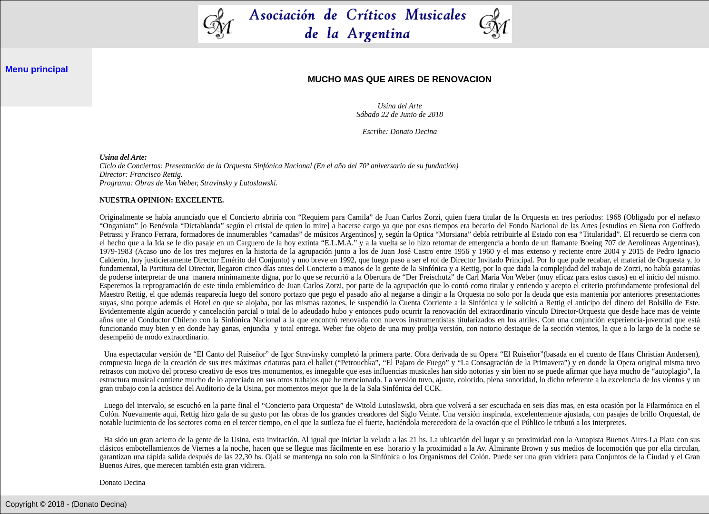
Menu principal (36, 69)
